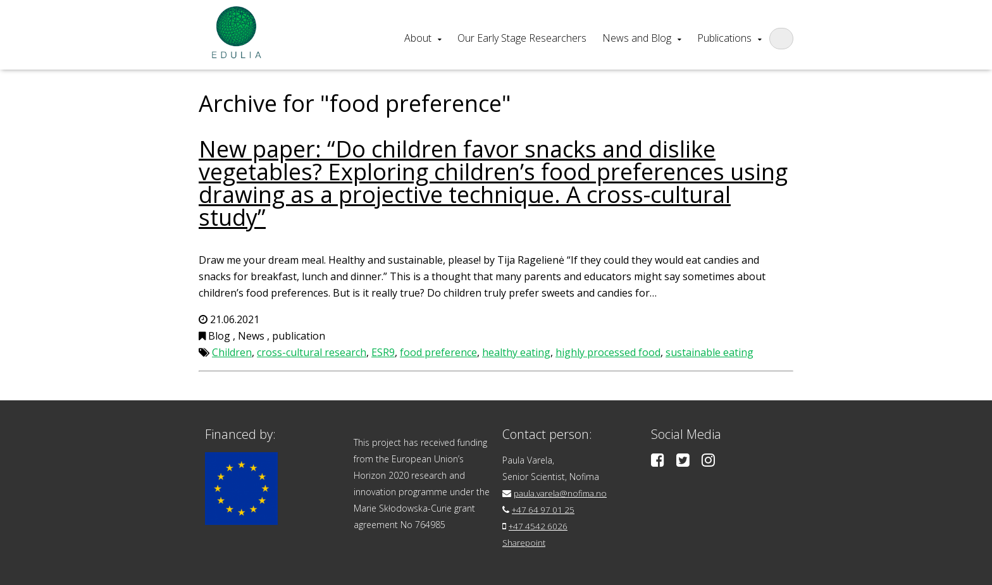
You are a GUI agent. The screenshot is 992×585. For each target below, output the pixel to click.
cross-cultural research (311, 352)
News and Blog (636, 38)
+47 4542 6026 (539, 526)
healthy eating (516, 352)
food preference (438, 352)
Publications (724, 38)
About (417, 38)
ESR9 (383, 352)
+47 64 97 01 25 (545, 509)
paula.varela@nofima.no (563, 493)
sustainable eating (709, 352)
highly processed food (607, 352)
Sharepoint (524, 542)
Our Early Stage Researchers (521, 38)
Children (232, 352)
